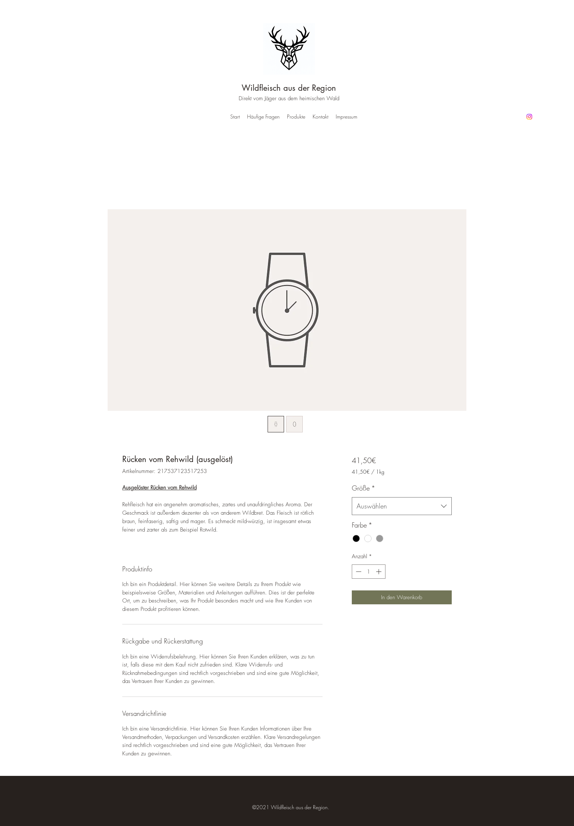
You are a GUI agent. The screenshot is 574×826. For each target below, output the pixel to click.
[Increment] (379, 571)
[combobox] (402, 506)
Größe (363, 488)
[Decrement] (358, 571)
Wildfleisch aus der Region (289, 88)
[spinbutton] (368, 571)
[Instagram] (529, 116)
